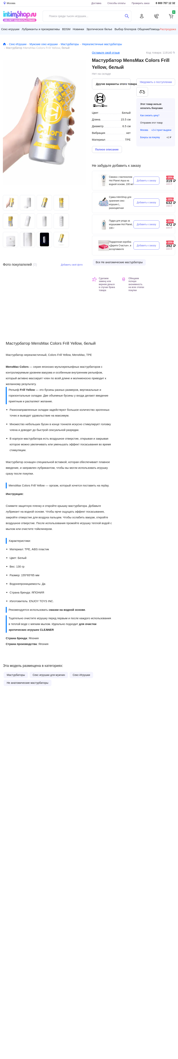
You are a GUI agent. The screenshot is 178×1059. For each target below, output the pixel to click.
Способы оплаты (117, 3)
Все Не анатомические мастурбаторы (119, 262)
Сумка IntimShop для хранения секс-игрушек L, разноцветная (120, 202)
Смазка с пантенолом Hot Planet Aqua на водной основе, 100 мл (121, 180)
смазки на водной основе (67, 610)
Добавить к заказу (146, 180)
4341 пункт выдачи (161, 130)
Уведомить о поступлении (156, 82)
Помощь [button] (154, 29)
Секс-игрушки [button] (10, 29)
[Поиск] (127, 16)
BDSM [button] (66, 29)
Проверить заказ (141, 3)
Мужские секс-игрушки (44, 44)
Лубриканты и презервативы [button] (41, 29)
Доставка (96, 3)
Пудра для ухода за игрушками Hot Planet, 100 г (121, 224)
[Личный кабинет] (141, 16)
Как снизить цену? (150, 115)
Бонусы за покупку (150, 137)
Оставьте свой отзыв (106, 52)
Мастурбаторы (70, 44)
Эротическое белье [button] (99, 29)
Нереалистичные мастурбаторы (102, 44)
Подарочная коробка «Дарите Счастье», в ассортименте (120, 245)
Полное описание (107, 149)
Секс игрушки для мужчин (49, 675)
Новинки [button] (78, 29)
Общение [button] (143, 29)
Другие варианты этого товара (113, 84)
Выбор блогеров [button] (125, 29)
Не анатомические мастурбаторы (27, 683)
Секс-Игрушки (17, 44)
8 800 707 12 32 (165, 3)
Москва (144, 130)
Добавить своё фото (72, 264)
